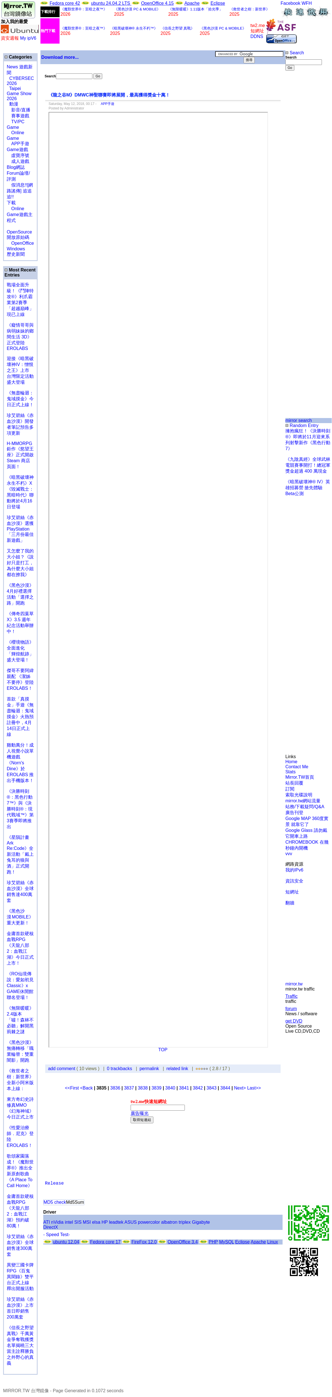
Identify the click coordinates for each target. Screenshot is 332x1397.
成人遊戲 (18, 161)
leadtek (116, 1222)
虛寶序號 (18, 155)
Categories (18, 57)
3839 (156, 1088)
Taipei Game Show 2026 (19, 93)
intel (69, 1222)
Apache (191, 3)
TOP (163, 1049)
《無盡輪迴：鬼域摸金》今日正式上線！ (20, 398)
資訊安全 (294, 881)
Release (54, 1183)
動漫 (13, 104)
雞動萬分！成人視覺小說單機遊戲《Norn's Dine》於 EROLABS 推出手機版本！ (20, 763)
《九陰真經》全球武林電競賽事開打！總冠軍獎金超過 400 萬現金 (307, 465)
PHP (213, 1241)
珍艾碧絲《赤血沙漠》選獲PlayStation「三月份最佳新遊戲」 (20, 529)
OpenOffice (20, 243)
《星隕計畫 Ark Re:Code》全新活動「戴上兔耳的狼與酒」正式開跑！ (20, 854)
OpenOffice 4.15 (157, 3)
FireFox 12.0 (144, 1241)
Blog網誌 (16, 167)
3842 (198, 1088)
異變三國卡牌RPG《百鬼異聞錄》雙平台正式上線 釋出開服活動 (20, 1277)
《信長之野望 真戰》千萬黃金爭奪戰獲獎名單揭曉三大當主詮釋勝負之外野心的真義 (20, 1345)
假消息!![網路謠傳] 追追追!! (20, 191)
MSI (87, 1222)
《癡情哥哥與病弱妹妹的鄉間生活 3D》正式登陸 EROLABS (20, 337)
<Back (87, 1088)
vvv (288, 853)
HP (105, 1222)
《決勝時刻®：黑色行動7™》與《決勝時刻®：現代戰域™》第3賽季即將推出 (20, 809)
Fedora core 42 (64, 3)
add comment (62, 1068)
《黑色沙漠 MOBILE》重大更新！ (20, 917)
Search (294, 52)
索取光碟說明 (298, 794)
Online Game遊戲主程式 (20, 214)
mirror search (298, 420)
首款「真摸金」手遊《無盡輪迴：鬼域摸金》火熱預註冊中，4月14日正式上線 (20, 717)
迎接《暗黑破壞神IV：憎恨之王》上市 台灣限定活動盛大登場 (20, 370)
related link (177, 1068)
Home (291, 761)
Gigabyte (201, 1222)
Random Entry (302, 425)
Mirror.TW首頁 (299, 777)
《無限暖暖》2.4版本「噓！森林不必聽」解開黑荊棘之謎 (20, 1020)
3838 (143, 1088)
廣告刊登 (294, 812)
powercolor (149, 1222)
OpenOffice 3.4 (183, 1241)
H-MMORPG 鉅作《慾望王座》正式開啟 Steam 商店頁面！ (20, 455)
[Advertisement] (303, 164)
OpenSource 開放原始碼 (19, 232)
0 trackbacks (119, 1068)
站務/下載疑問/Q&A (304, 806)
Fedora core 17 (105, 1241)
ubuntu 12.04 (66, 1241)
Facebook (290, 3)
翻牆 (289, 902)
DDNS (257, 36)
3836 (115, 1088)
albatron (169, 1222)
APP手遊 (18, 143)
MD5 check (55, 1202)
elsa (96, 1222)
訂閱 (289, 789)
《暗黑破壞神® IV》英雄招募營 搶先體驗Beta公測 (307, 487)
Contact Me (296, 766)
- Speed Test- (56, 1234)
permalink (149, 1068)
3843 (211, 1088)
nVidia (57, 1222)
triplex (185, 1222)
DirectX (50, 1227)
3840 (170, 1088)
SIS (78, 1222)
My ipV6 (28, 38)
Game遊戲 (17, 149)
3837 (129, 1088)
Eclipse (218, 3)
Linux (272, 1241)
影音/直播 (18, 109)
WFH (307, 3)
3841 (184, 1088)
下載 (11, 202)
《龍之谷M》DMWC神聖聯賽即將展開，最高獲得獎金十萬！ (109, 95)
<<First (72, 1088)
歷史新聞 (16, 254)
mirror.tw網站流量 (302, 800)
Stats (290, 771)
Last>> (254, 1088)
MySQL (226, 1241)
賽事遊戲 (18, 115)
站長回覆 (294, 783)
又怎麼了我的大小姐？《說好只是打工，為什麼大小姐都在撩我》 (20, 563)
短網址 (292, 892)
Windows (16, 248)
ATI (46, 1222)
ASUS (130, 1222)
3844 (225, 1088)
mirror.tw (294, 984)
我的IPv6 (294, 870)
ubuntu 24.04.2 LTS (111, 3)
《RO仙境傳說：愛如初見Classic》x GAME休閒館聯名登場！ (20, 985)
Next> (240, 1088)
